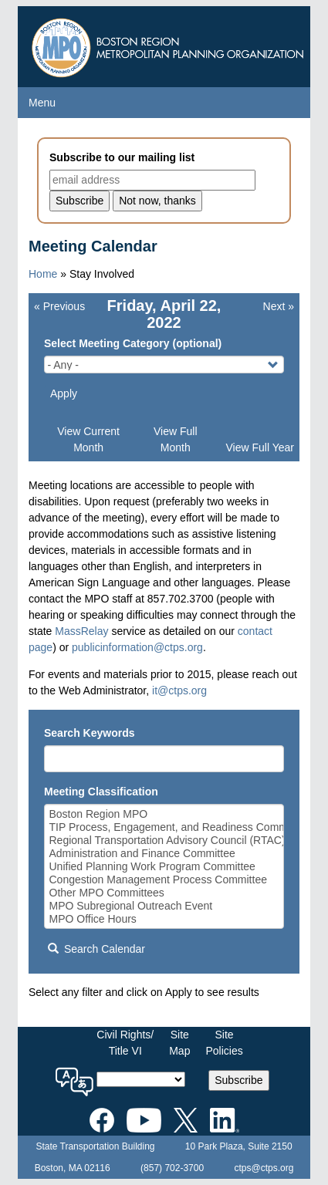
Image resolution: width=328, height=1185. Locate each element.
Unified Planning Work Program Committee (164, 866)
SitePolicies (223, 1042)
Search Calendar (96, 949)
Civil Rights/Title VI (125, 1042)
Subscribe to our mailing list (121, 157)
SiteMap (179, 1042)
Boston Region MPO (164, 814)
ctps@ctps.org (263, 1168)
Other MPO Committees (164, 893)
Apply (63, 393)
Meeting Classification (101, 791)
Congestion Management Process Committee (164, 879)
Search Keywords (89, 733)
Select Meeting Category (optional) (132, 343)
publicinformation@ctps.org (137, 647)
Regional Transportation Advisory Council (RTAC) (164, 840)
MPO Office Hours (164, 919)
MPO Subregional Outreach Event (164, 906)
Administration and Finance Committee (164, 853)
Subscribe (238, 1080)
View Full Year (260, 447)
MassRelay (81, 631)
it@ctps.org (179, 690)
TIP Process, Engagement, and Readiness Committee (164, 827)
